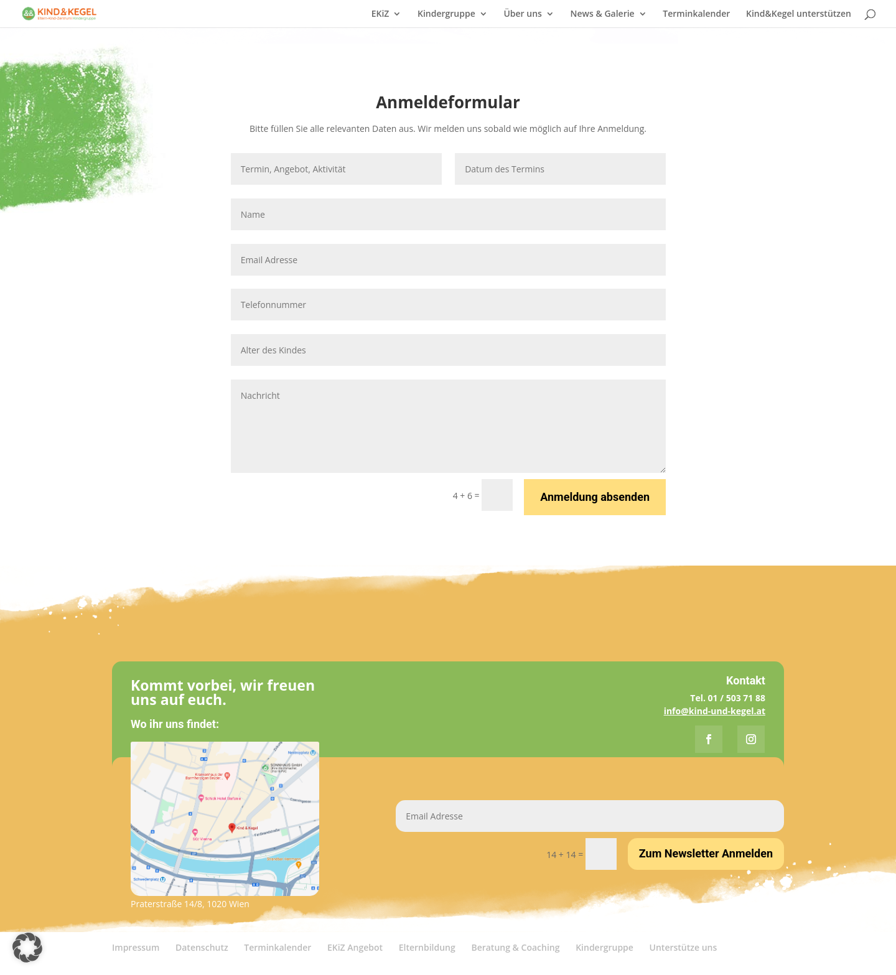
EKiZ (380, 14)
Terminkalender (696, 14)
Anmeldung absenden (595, 496)
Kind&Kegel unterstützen (798, 14)
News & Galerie (603, 14)
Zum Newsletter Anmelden (706, 853)
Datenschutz (201, 947)
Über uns (522, 14)
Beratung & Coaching (515, 947)
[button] (27, 947)
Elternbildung (427, 947)
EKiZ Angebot (355, 947)
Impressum (135, 947)
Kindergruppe (446, 14)
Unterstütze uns (683, 947)
